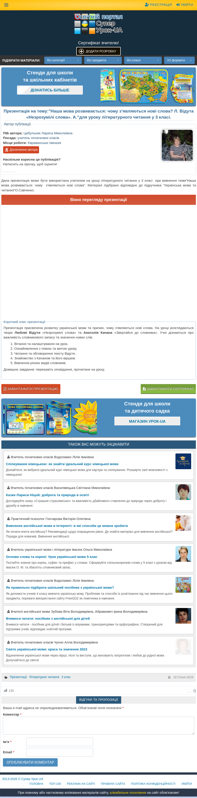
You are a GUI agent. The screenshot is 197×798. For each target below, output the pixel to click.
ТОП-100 (55, 783)
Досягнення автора (21, 150)
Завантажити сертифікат (168, 389)
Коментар (12, 714)
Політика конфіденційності (153, 783)
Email (8, 752)
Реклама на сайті (81, 783)
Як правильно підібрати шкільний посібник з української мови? (60, 587)
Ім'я (7, 742)
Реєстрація (158, 5)
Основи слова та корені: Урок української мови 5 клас (51, 557)
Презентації (18, 677)
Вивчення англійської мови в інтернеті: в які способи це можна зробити (67, 526)
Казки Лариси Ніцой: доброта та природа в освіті (47, 495)
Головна (37, 783)
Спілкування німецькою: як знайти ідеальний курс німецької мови (62, 464)
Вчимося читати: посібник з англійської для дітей (48, 618)
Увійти (184, 5)
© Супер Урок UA (22, 779)
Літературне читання (44, 677)
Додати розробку (101, 51)
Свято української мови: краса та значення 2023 (46, 649)
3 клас (66, 677)
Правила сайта (113, 783)
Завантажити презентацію (31, 389)
